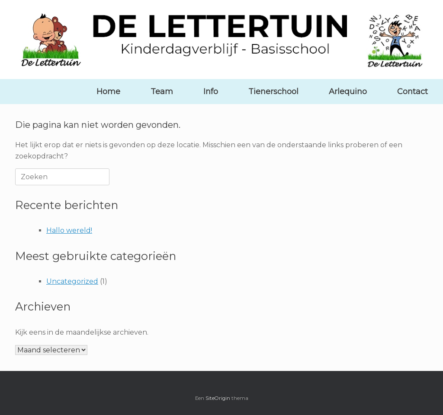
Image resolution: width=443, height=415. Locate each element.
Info (210, 91)
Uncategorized (72, 281)
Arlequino (348, 91)
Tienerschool (273, 91)
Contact (412, 91)
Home (108, 91)
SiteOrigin (217, 398)
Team (162, 91)
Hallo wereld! (69, 230)
